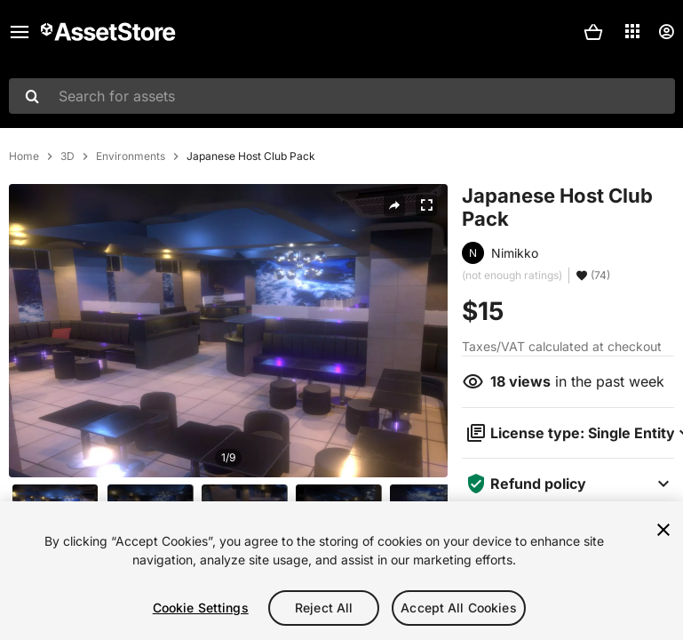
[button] (593, 32)
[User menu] (666, 32)
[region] (341, 570)
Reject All (324, 607)
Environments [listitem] (130, 156)
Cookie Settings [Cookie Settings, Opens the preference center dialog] (201, 607)
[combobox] (342, 96)
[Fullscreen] (426, 205)
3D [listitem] (67, 156)
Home (24, 156)
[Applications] (632, 31)
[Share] (394, 205)
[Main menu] (19, 32)
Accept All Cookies (459, 607)
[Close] (663, 529)
